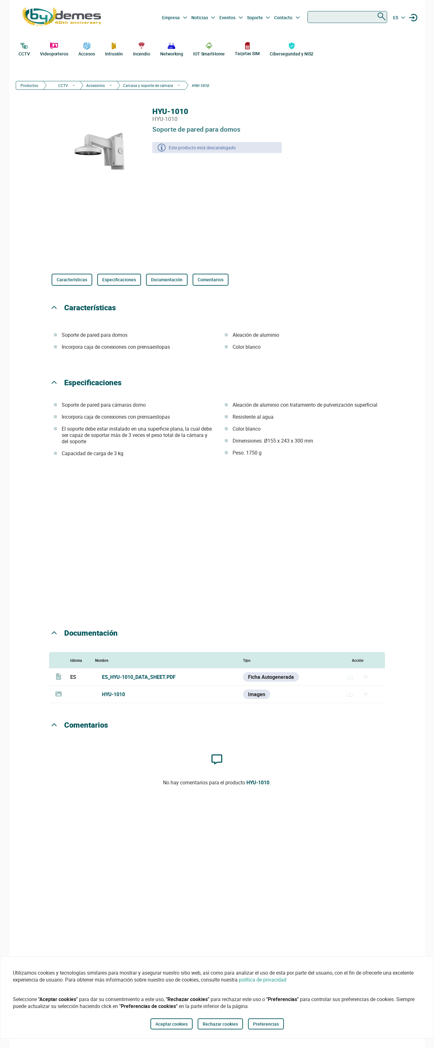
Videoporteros (54, 48)
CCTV (24, 48)
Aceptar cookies (171, 1024)
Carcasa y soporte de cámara (148, 85)
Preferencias (266, 1024)
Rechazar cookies (220, 1024)
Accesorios (95, 85)
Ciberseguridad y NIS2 (291, 48)
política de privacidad (262, 979)
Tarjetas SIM (247, 49)
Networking (171, 48)
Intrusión (114, 48)
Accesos (86, 48)
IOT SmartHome (209, 48)
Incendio (141, 48)
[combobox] (347, 17)
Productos (29, 85)
